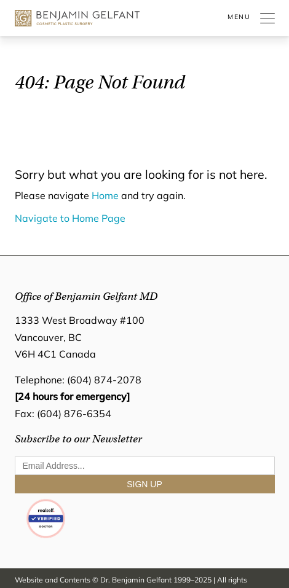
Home (105, 197)
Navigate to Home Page (70, 219)
